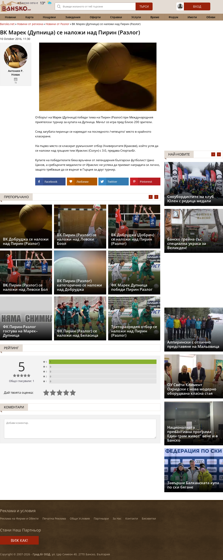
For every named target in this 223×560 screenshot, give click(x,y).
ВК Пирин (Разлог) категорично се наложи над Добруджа (79, 285)
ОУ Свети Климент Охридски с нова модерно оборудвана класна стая (191, 389)
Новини (10, 17)
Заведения (72, 17)
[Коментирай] (80, 428)
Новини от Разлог (57, 24)
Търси (144, 6)
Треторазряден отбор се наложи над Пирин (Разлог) (134, 331)
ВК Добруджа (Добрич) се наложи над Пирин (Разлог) (132, 239)
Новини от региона (30, 24)
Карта (29, 17)
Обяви (210, 17)
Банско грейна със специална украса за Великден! (186, 243)
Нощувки (49, 17)
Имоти (192, 17)
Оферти (95, 17)
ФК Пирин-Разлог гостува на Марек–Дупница (20, 331)
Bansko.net (7, 24)
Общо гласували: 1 (21, 381)
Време (154, 17)
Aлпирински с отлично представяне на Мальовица (193, 344)
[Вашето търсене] (104, 6)
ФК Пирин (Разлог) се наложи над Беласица (77, 333)
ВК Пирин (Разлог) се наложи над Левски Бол (25, 287)
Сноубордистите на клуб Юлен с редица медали (190, 198)
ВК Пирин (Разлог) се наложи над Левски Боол (76, 239)
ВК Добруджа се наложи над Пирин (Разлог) (26, 241)
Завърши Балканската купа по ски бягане (193, 485)
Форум (173, 17)
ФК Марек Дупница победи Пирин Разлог (132, 287)
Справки (116, 17)
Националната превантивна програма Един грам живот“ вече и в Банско (192, 434)
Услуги (136, 17)
